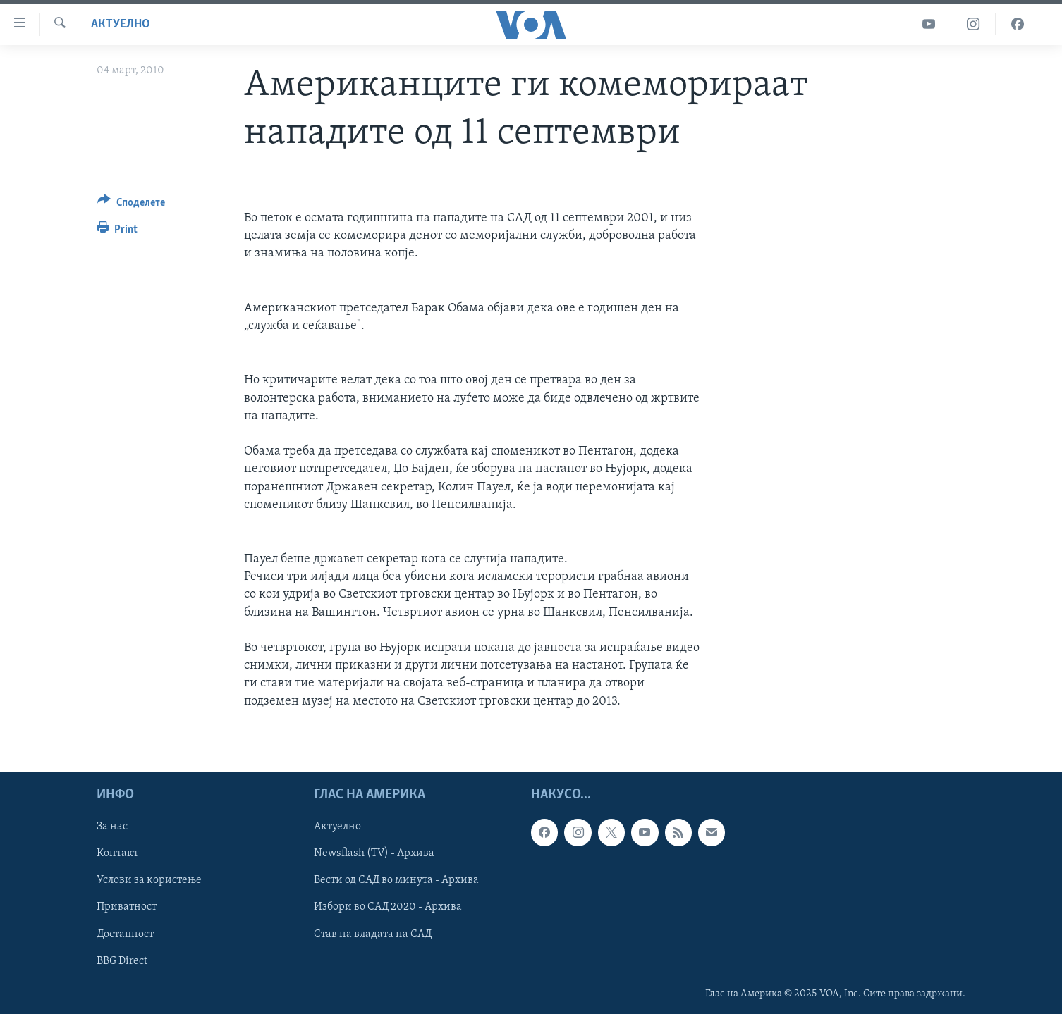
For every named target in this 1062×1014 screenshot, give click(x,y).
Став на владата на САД (373, 933)
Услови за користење (149, 880)
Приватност (127, 907)
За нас (112, 826)
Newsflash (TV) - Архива (374, 853)
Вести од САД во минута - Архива (396, 880)
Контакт (117, 853)
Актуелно (120, 24)
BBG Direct (122, 960)
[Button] (131, 204)
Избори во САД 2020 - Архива (388, 907)
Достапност (125, 933)
